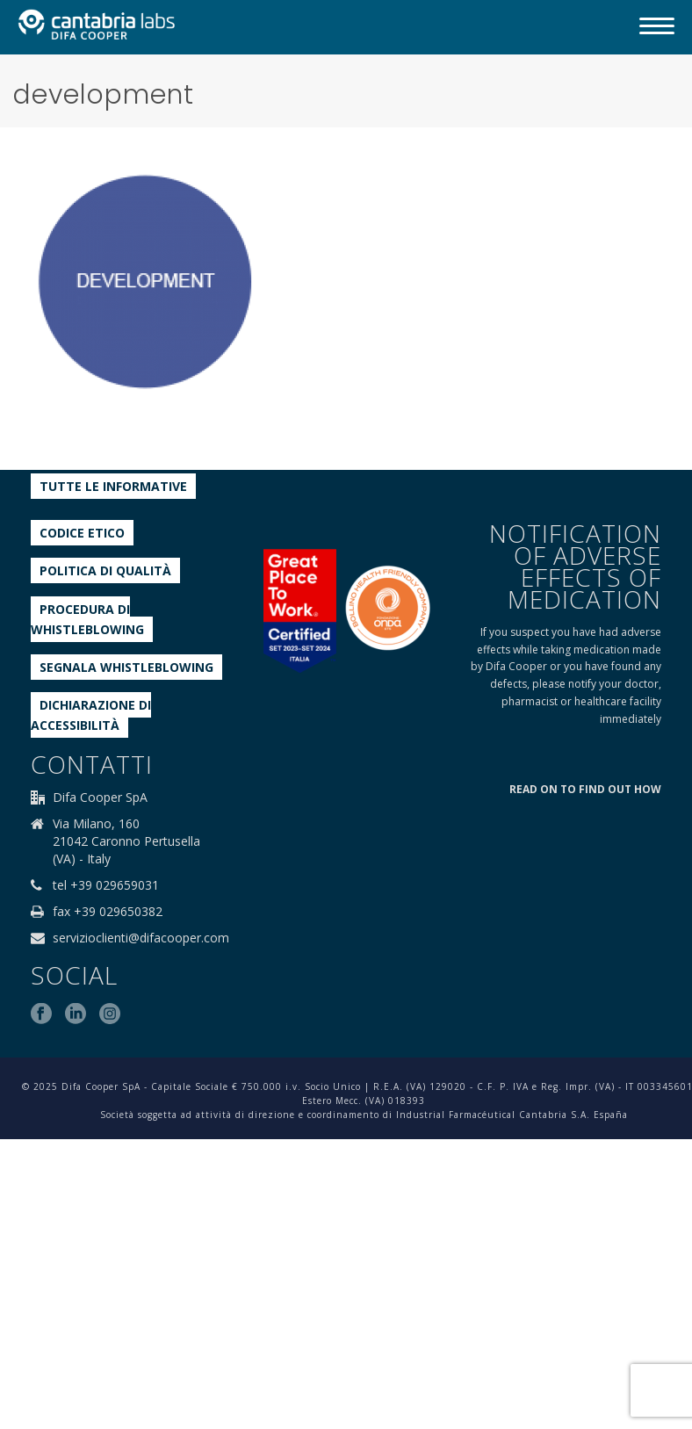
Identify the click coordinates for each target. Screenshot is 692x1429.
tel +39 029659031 (106, 885)
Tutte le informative (113, 486)
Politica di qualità (105, 570)
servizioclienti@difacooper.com (141, 938)
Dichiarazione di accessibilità (91, 714)
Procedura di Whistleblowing (87, 619)
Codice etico (82, 532)
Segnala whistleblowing (126, 667)
